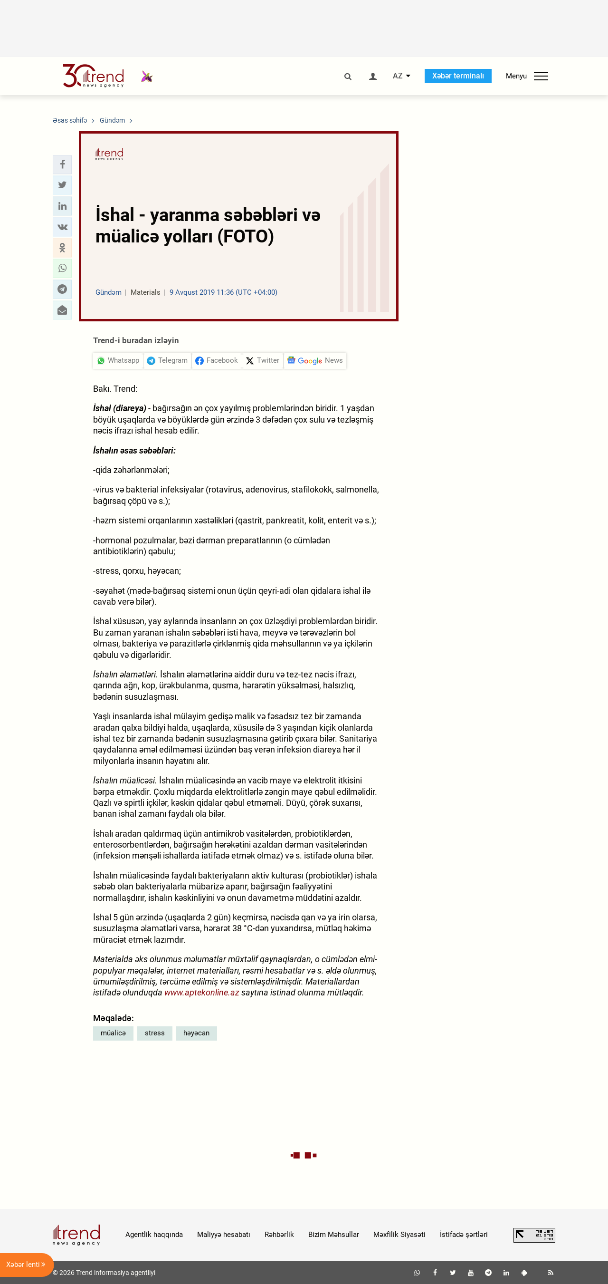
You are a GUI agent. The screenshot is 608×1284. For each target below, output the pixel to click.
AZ (398, 76)
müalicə (113, 1033)
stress (155, 1033)
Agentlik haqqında (154, 1234)
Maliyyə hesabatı (223, 1234)
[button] (62, 164)
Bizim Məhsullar (333, 1234)
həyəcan (196, 1033)
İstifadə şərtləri (464, 1234)
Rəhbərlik (279, 1234)
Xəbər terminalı (458, 75)
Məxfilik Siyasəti (399, 1234)
